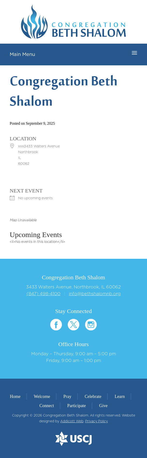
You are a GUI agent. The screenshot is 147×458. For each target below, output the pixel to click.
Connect (46, 405)
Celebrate (93, 396)
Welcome (42, 396)
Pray (67, 396)
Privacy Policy (96, 421)
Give (103, 405)
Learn (120, 396)
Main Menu (22, 54)
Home (15, 396)
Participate (76, 405)
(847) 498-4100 (43, 294)
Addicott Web (71, 421)
